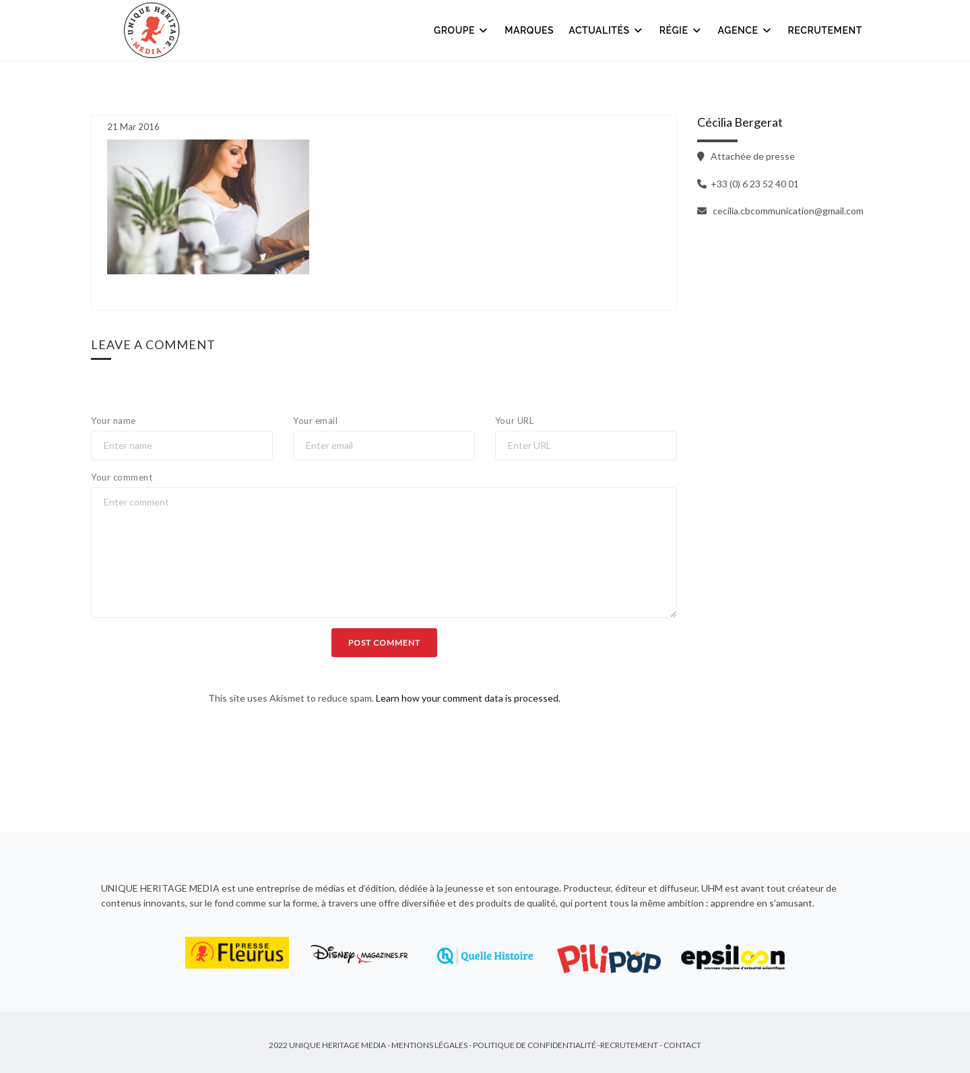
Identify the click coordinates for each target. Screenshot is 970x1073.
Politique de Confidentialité (534, 1046)
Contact (682, 1046)
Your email (315, 420)
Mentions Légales (429, 1046)
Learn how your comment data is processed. (468, 698)
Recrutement (825, 30)
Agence (745, 30)
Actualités (606, 30)
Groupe (462, 30)
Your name (113, 420)
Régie (681, 30)
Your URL (514, 420)
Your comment (121, 477)
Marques (529, 30)
